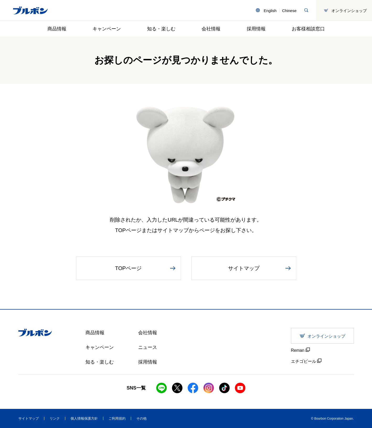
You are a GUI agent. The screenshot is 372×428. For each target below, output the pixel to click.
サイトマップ (28, 418)
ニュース (147, 347)
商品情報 (56, 28)
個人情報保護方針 (84, 418)
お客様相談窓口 (308, 28)
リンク (55, 418)
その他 (141, 418)
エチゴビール (306, 361)
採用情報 (256, 28)
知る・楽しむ (161, 28)
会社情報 (211, 28)
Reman (300, 350)
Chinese (289, 10)
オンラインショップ (345, 10)
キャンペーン (107, 28)
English (270, 10)
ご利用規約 (117, 418)
